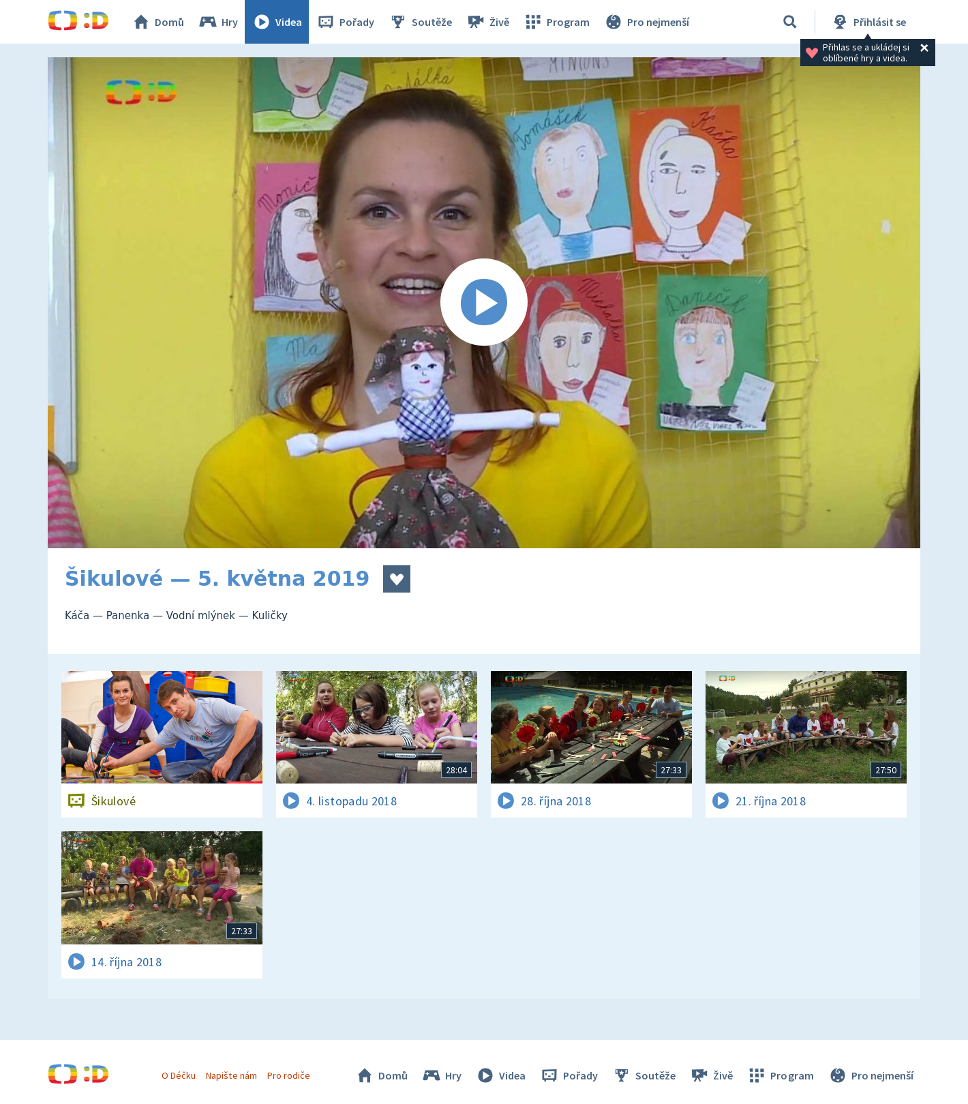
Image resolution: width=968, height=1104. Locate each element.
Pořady (345, 22)
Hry (218, 22)
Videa (277, 22)
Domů (157, 22)
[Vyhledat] (790, 22)
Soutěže (420, 22)
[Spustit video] (484, 302)
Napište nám (231, 1075)
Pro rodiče (288, 1075)
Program (556, 22)
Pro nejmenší (646, 22)
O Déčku (179, 1075)
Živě (487, 22)
